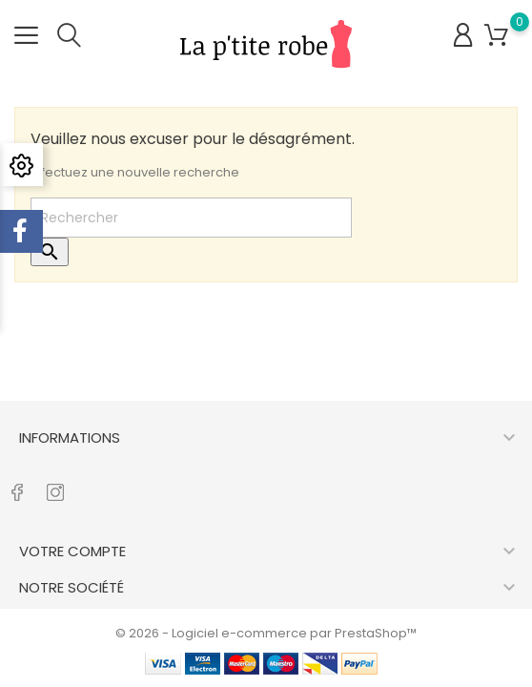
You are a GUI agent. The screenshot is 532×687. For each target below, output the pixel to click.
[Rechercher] (191, 218)
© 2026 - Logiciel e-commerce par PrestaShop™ (266, 633)
